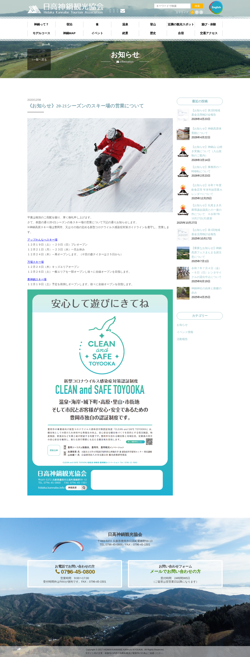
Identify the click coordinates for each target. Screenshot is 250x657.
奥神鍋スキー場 (36, 279)
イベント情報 (185, 332)
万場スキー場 (35, 261)
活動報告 (182, 339)
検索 (197, 5)
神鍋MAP (69, 33)
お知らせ (182, 324)
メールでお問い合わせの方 (175, 571)
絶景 (125, 33)
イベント (97, 33)
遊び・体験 (208, 24)
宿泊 (69, 24)
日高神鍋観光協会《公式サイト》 (65, 8)
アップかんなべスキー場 (42, 239)
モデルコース (41, 33)
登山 (153, 24)
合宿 (181, 33)
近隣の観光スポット (181, 24)
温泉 (125, 24)
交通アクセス (209, 33)
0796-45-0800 (78, 572)
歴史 (153, 33)
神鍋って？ (41, 24)
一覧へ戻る (40, 59)
